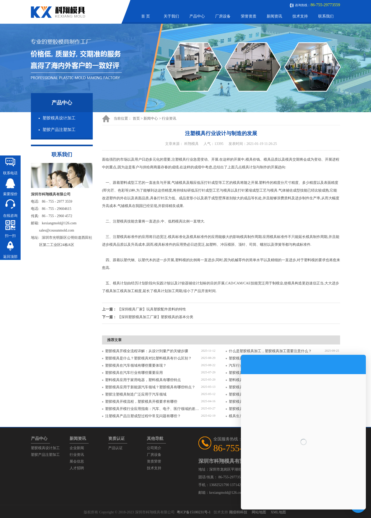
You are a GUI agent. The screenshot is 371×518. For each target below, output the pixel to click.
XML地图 (278, 512)
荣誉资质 (248, 16)
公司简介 (154, 448)
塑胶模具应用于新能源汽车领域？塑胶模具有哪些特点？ (150, 387)
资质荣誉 (154, 461)
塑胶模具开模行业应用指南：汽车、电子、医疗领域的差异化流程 (153, 409)
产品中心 (197, 16)
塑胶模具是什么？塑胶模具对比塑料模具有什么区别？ (148, 358)
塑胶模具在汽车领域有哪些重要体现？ (135, 365)
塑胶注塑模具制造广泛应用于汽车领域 (135, 394)
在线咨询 (10, 216)
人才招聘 (77, 468)
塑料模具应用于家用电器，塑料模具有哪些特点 (143, 380)
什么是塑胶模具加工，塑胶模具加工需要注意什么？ (270, 351)
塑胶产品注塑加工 (59, 129)
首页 (136, 118)
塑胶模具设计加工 (59, 118)
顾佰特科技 (238, 512)
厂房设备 (223, 16)
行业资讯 (169, 118)
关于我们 (171, 16)
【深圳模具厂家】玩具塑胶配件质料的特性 (151, 309)
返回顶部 (10, 257)
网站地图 (259, 512)
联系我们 (326, 16)
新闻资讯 (274, 16)
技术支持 (300, 16)
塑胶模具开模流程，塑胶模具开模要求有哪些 (141, 402)
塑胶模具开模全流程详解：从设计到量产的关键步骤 (146, 351)
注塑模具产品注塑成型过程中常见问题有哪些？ (143, 416)
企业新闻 (77, 448)
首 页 (145, 16)
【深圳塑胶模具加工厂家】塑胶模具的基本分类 (155, 317)
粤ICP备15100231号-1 (193, 512)
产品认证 (115, 448)
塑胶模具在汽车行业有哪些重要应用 (134, 373)
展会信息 (77, 461)
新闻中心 (151, 118)
